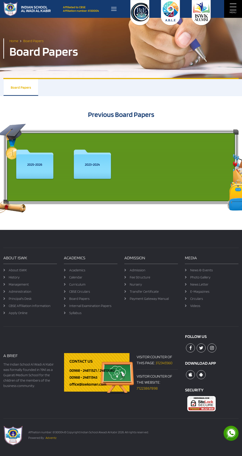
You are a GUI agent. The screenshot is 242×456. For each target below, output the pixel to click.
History (14, 277)
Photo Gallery (200, 277)
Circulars (196, 299)
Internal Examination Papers (90, 306)
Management (19, 284)
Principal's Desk (20, 299)
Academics (77, 270)
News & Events (201, 270)
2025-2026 (34, 164)
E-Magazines (199, 291)
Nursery (136, 284)
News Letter (199, 284)
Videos (195, 306)
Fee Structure (140, 277)
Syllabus (75, 313)
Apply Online (18, 313)
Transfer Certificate (144, 291)
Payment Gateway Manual (149, 299)
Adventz (51, 438)
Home (13, 41)
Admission (137, 270)
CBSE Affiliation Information (29, 306)
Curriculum (77, 284)
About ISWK (18, 270)
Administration (20, 291)
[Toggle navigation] (114, 9)
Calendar (75, 277)
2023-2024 (92, 164)
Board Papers (21, 87)
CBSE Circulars (79, 291)
